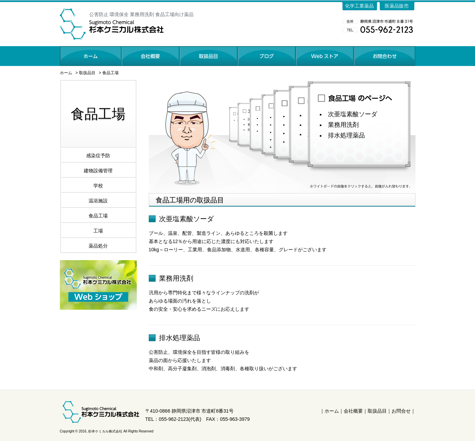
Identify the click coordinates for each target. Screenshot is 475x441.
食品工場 (110, 72)
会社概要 (353, 411)
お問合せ (401, 411)
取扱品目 (87, 72)
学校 (98, 185)
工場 (98, 230)
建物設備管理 (98, 170)
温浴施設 (98, 200)
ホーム (66, 72)
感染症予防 (98, 155)
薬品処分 (98, 246)
